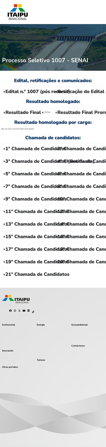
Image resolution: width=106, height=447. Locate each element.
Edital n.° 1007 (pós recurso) (37, 92)
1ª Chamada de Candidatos (36, 149)
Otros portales (10, 367)
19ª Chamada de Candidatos (37, 262)
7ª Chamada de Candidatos (36, 186)
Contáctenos (78, 346)
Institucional (8, 325)
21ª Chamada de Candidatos (37, 274)
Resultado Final (23, 112)
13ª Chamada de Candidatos (37, 224)
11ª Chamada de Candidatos (37, 212)
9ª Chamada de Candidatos (36, 199)
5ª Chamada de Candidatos (36, 174)
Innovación (7, 350)
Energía (41, 325)
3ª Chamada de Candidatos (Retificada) (50, 161)
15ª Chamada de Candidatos (37, 237)
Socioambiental (79, 325)
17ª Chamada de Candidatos (37, 249)
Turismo (41, 360)
